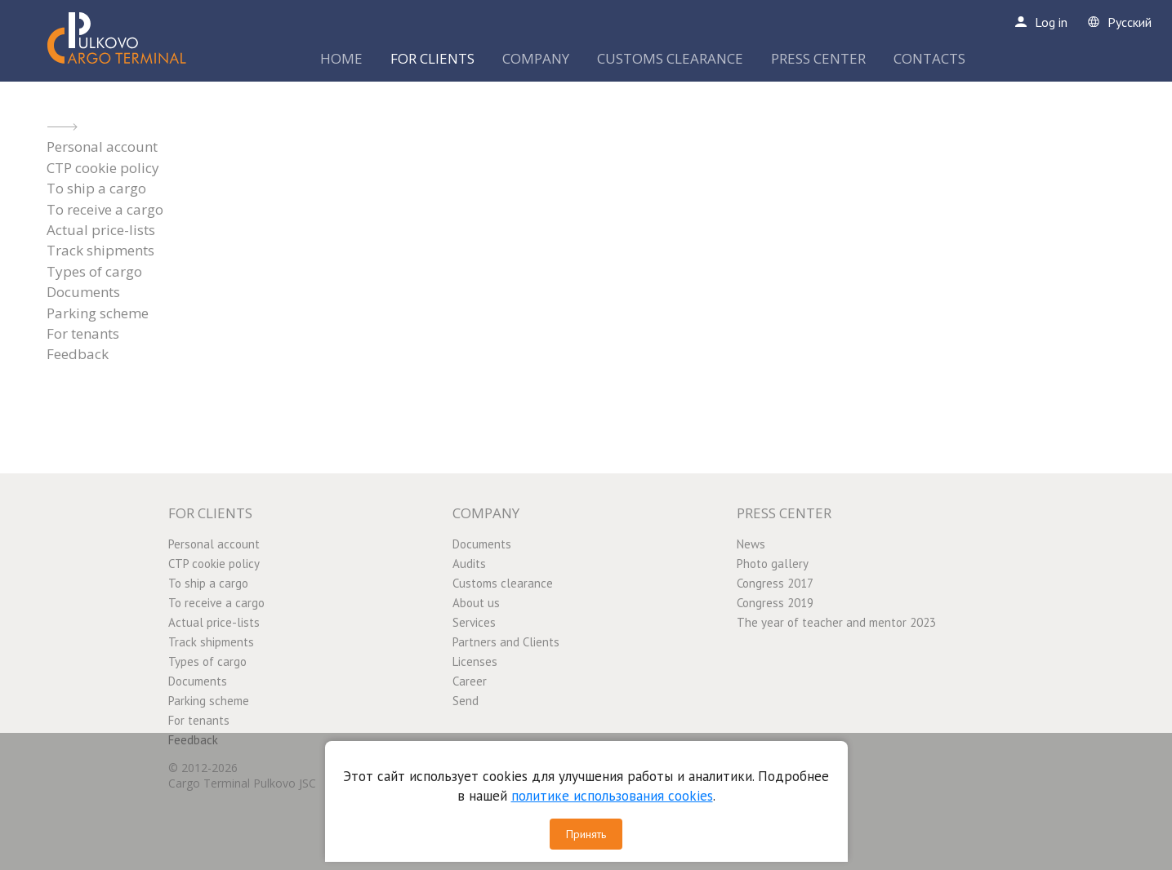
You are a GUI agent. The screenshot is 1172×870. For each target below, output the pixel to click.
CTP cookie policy (103, 167)
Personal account (102, 146)
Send (465, 700)
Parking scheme (98, 313)
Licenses (474, 661)
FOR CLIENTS (432, 58)
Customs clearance (502, 583)
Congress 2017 (775, 583)
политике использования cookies (612, 796)
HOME (341, 58)
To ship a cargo (96, 188)
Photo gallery (773, 563)
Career (469, 681)
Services (474, 622)
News (751, 544)
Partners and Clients (505, 642)
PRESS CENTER (818, 58)
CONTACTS (929, 58)
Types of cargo (94, 271)
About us (476, 602)
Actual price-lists (101, 229)
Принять (586, 834)
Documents (83, 291)
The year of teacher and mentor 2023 (836, 622)
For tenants (83, 333)
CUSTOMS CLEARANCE (670, 58)
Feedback (78, 353)
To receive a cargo (105, 209)
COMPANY (535, 58)
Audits (469, 563)
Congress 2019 (775, 602)
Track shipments (100, 250)
